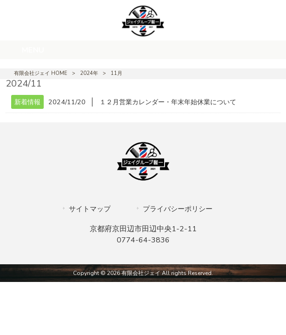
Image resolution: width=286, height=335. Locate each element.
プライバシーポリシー (178, 209)
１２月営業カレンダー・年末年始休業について (168, 102)
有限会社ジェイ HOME (40, 73)
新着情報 (27, 102)
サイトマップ (90, 209)
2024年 (89, 73)
